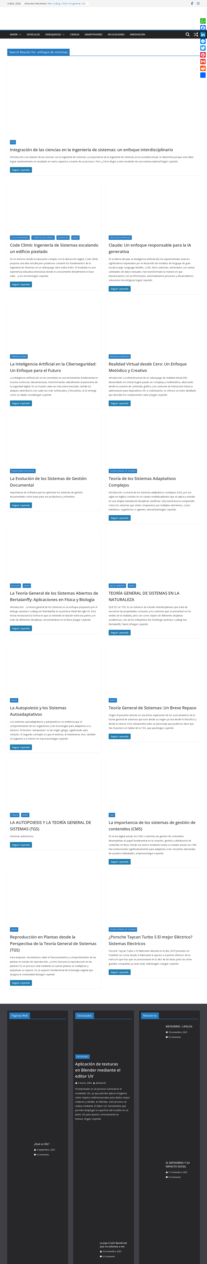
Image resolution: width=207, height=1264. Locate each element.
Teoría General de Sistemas (123, 471)
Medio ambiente (117, 585)
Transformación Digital (22, 471)
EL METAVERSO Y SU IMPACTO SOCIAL (178, 1164)
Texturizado (82, 1056)
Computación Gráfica (43, 237)
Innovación (137, 34)
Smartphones (93, 34)
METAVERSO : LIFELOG (179, 1026)
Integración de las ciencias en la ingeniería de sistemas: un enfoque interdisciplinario (91, 149)
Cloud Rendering (19, 237)
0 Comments (41, 1154)
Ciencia (74, 34)
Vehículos (33, 34)
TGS (13, 142)
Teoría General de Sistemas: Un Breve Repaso (153, 707)
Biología (15, 585)
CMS (112, 815)
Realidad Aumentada (119, 356)
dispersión (63, 237)
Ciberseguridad (18, 356)
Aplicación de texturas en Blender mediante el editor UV (97, 1070)
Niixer (14, 34)
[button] (19, 34)
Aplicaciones (116, 34)
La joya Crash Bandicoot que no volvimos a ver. (113, 1244)
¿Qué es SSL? (42, 1144)
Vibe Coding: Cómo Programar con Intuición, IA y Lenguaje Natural (66, 5)
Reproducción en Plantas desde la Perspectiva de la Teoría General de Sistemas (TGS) (53, 943)
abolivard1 (101, 1083)
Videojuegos (53, 34)
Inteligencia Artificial (120, 237)
